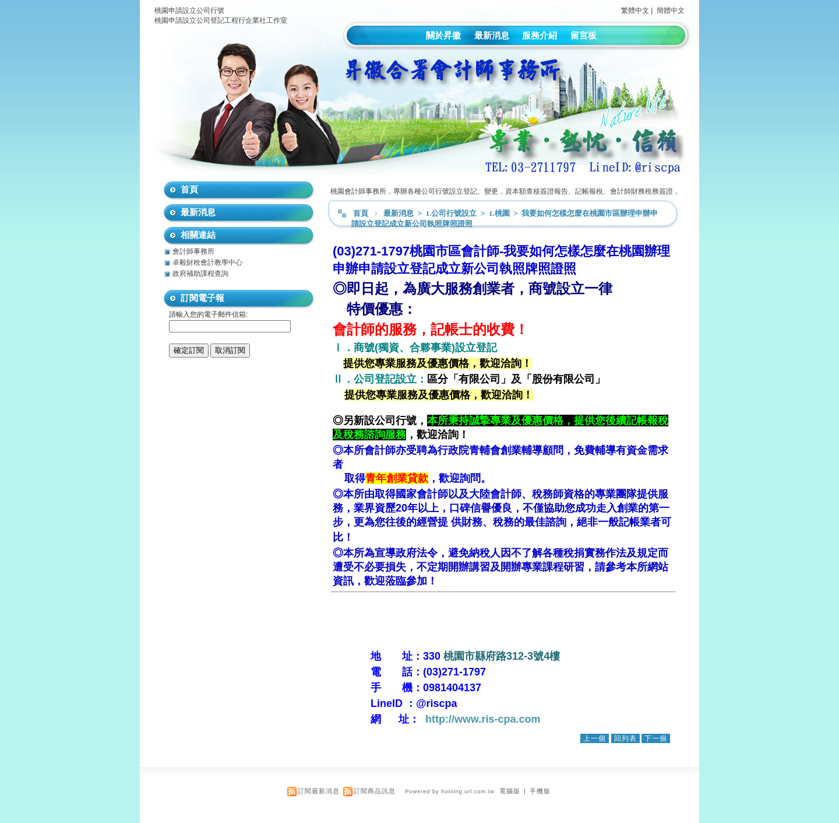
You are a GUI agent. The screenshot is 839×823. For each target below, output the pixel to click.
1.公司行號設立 (452, 213)
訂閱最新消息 (319, 790)
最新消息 (491, 35)
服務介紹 (539, 35)
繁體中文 (635, 10)
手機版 (540, 790)
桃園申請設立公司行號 (189, 10)
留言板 (583, 35)
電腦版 (509, 790)
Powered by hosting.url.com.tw (450, 791)
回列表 (625, 738)
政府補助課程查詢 (200, 273)
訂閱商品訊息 (375, 790)
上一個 (594, 738)
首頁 (360, 213)
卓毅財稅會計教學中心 (207, 262)
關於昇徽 (443, 35)
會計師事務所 (193, 251)
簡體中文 (671, 10)
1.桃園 (500, 213)
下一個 (655, 738)
